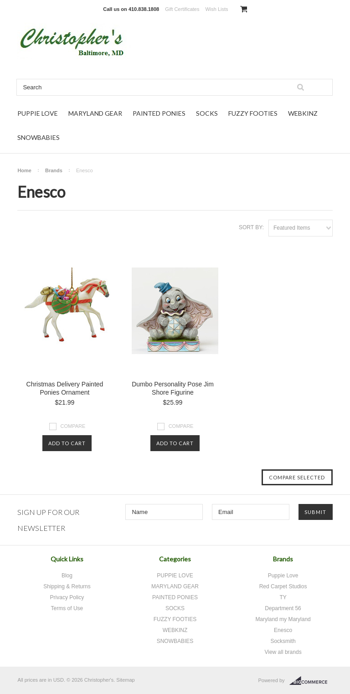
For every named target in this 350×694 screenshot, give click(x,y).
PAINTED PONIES (159, 113)
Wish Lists (216, 9)
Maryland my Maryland (282, 619)
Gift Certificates (182, 9)
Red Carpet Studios (283, 586)
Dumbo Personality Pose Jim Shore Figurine (173, 388)
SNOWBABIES (38, 137)
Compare (73, 426)
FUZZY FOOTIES (253, 113)
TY (282, 597)
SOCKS (207, 113)
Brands (53, 170)
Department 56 (283, 608)
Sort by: (251, 227)
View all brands (282, 652)
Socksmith (282, 641)
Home (24, 170)
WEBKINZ (303, 113)
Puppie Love (283, 575)
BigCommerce (311, 681)
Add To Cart (67, 443)
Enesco (283, 630)
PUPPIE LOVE (37, 113)
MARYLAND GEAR (95, 113)
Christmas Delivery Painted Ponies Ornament (64, 388)
